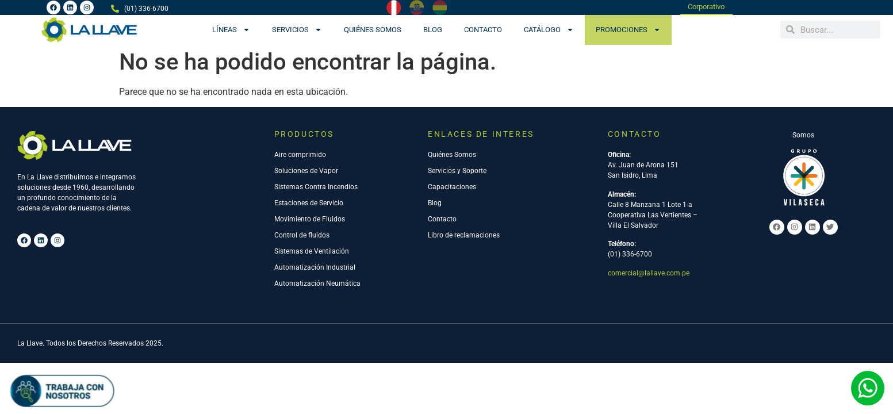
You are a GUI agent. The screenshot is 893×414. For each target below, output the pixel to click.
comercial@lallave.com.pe (648, 274)
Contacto (483, 29)
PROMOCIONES (628, 29)
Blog (432, 29)
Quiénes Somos (372, 29)
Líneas (231, 29)
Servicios (297, 29)
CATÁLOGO (549, 29)
